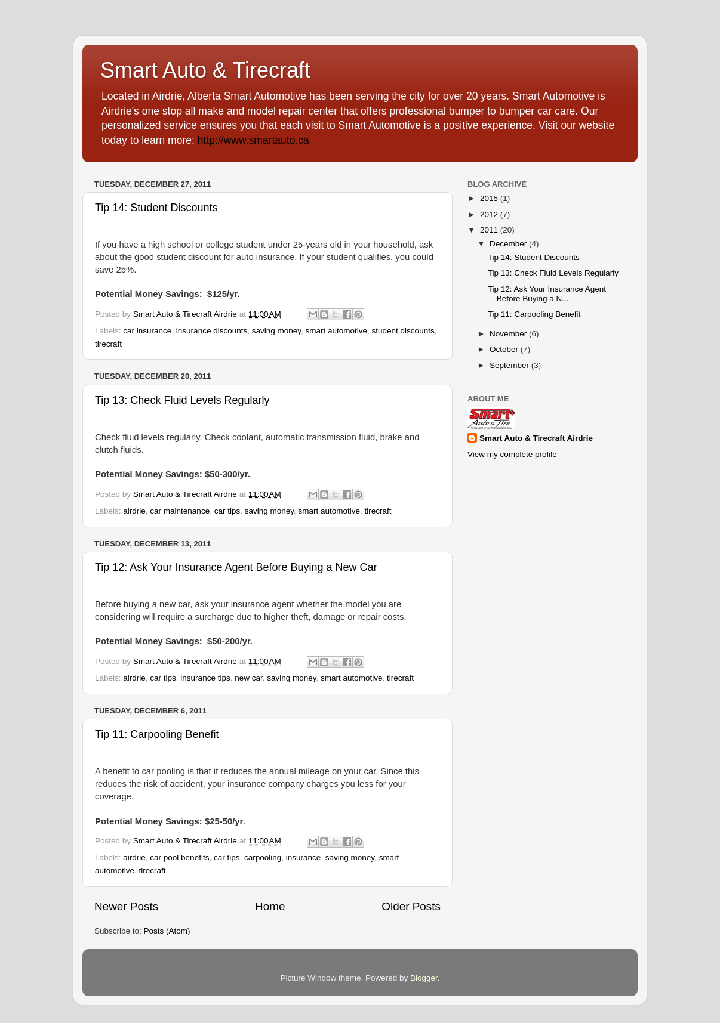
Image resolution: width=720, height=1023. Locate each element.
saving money (276, 330)
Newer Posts (126, 906)
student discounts (403, 330)
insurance (303, 857)
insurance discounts (211, 330)
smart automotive (337, 330)
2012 (490, 214)
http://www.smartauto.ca (253, 140)
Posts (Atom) (167, 930)
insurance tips (205, 677)
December (509, 243)
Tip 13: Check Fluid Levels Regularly (182, 400)
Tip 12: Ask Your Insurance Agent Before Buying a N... (547, 294)
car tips (227, 510)
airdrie (134, 510)
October (505, 349)
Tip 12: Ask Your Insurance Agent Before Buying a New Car (236, 567)
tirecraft (108, 343)
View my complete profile (512, 454)
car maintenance (180, 510)
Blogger (424, 977)
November (509, 333)
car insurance (147, 330)
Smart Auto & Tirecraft (205, 70)
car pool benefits (179, 857)
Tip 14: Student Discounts (156, 208)
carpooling (262, 857)
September (510, 365)
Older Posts (411, 906)
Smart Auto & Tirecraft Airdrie (536, 438)
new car (249, 677)
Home (270, 906)
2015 (490, 198)
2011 (490, 229)
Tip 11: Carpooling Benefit (157, 734)
